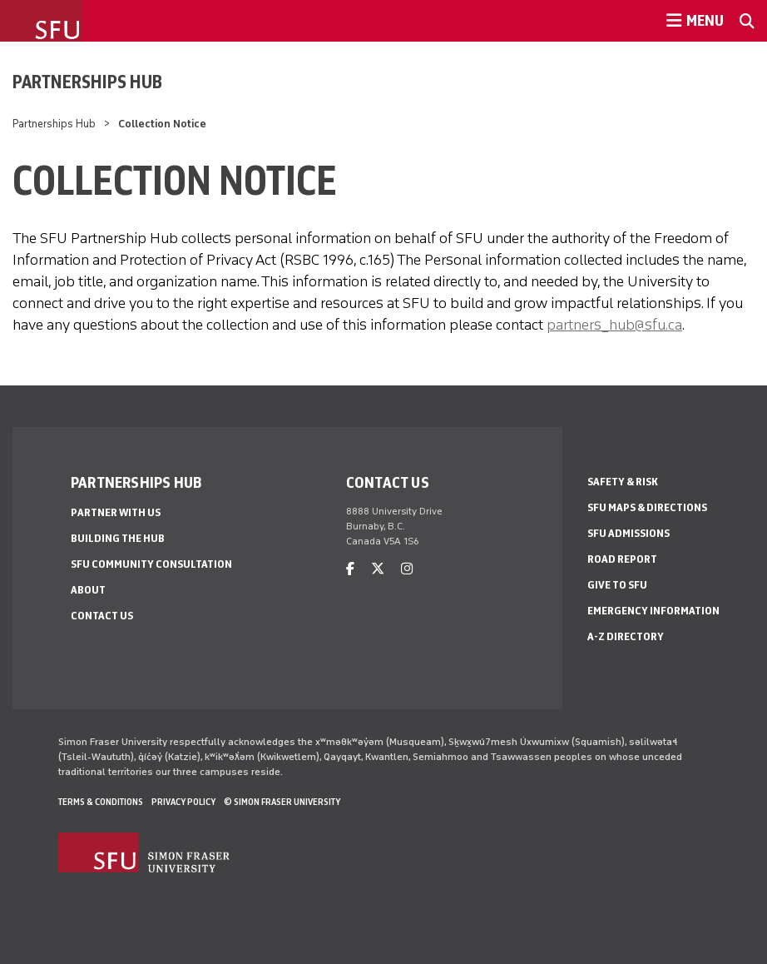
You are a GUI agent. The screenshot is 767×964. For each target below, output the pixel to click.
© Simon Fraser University (282, 801)
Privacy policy (183, 801)
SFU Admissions (628, 533)
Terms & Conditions (100, 801)
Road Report (622, 559)
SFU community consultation (151, 564)
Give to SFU (617, 585)
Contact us (102, 616)
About (88, 590)
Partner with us (116, 512)
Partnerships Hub (87, 81)
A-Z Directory (625, 636)
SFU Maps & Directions (647, 507)
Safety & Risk (622, 482)
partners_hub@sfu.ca (614, 325)
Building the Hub (118, 538)
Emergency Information (653, 611)
